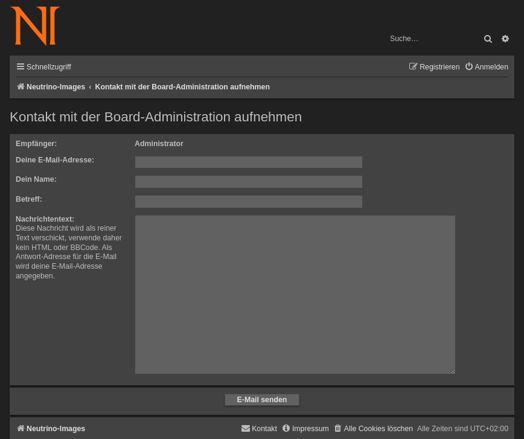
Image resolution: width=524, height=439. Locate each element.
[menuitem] (486, 67)
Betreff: (29, 199)
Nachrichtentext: (45, 219)
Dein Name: (36, 179)
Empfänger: (36, 143)
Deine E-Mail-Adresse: (55, 160)
